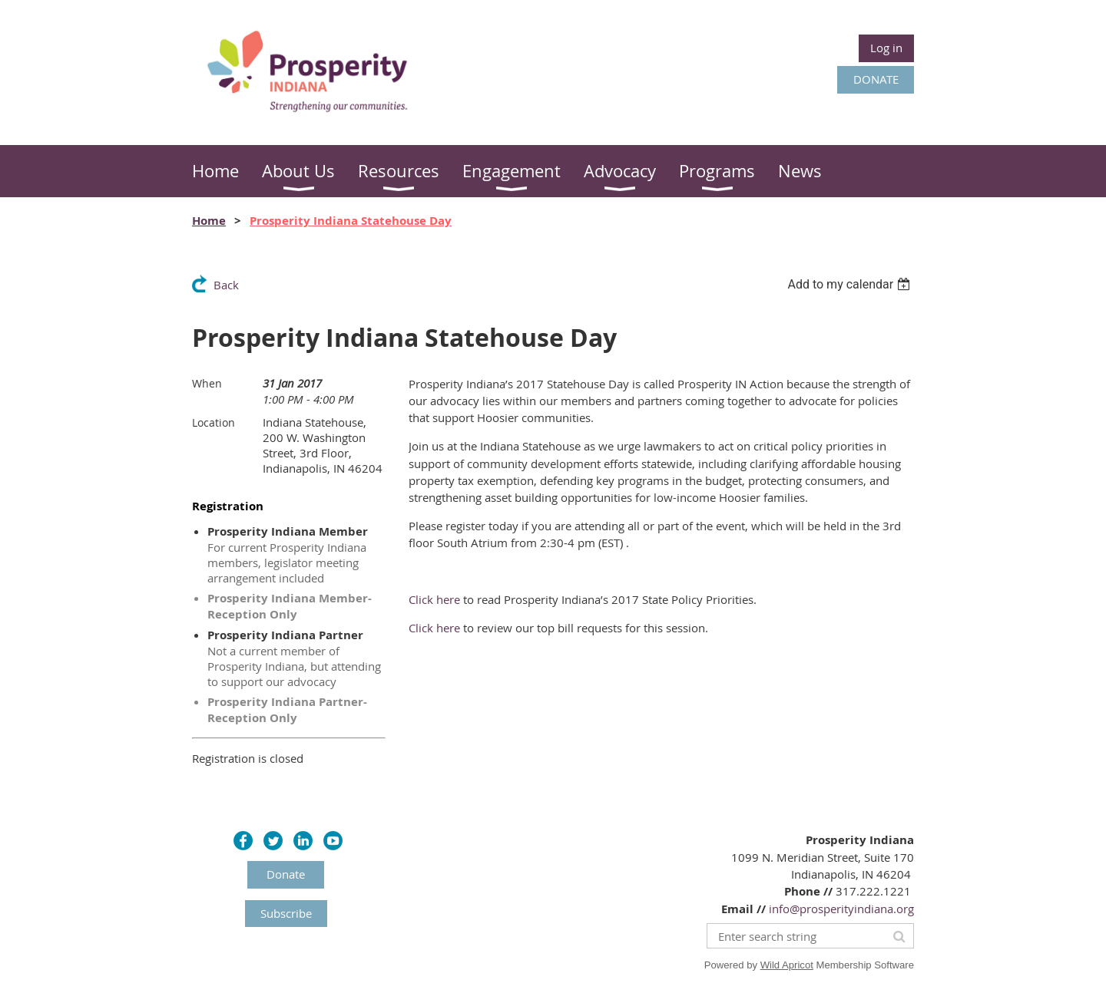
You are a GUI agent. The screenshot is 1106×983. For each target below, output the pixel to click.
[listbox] (850, 284)
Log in (886, 47)
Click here (434, 599)
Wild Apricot (786, 965)
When (207, 383)
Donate (286, 874)
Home (209, 221)
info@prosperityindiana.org (841, 908)
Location (213, 422)
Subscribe (286, 913)
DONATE (876, 79)
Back (226, 284)
